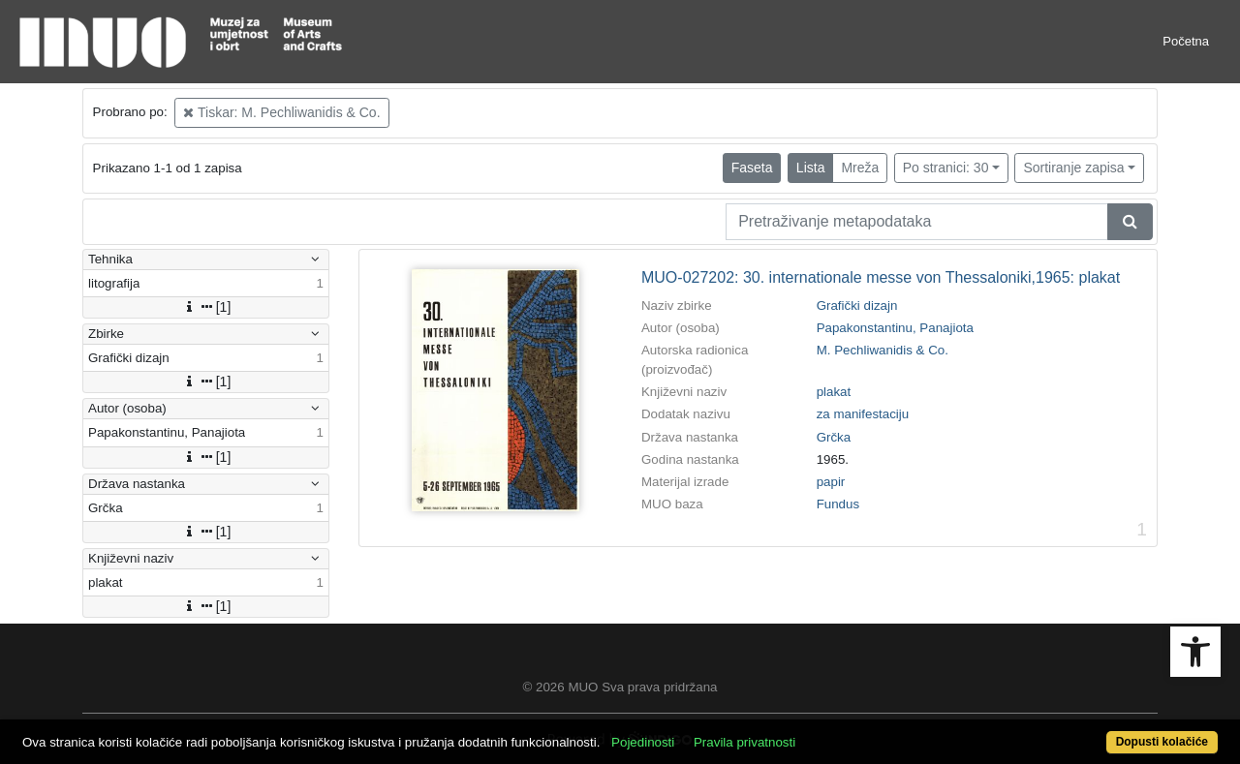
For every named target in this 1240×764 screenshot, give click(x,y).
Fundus (838, 504)
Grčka (834, 437)
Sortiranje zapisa (1073, 167)
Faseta (752, 167)
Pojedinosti (642, 742)
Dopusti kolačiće (1162, 742)
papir (831, 481)
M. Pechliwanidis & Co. (882, 350)
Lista (810, 167)
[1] (206, 307)
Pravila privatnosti (744, 742)
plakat (834, 391)
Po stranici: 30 (946, 167)
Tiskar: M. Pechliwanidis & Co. (281, 112)
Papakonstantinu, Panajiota (895, 328)
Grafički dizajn (857, 305)
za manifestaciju (863, 414)
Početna (1185, 41)
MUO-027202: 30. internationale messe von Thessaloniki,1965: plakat (880, 277)
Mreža (860, 167)
